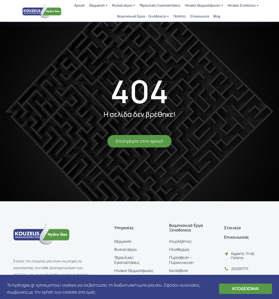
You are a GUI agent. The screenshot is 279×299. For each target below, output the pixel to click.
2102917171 (239, 268)
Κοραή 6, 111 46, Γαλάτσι (243, 255)
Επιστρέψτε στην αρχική (139, 141)
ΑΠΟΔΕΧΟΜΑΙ (245, 288)
